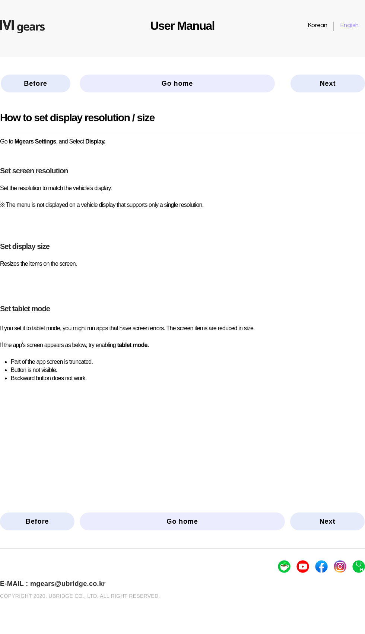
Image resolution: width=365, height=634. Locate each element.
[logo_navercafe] (284, 566)
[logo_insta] (340, 566)
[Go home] (177, 83)
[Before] (35, 83)
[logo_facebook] (321, 566)
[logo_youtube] (302, 566)
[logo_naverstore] (358, 566)
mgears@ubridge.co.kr (68, 583)
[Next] (328, 83)
